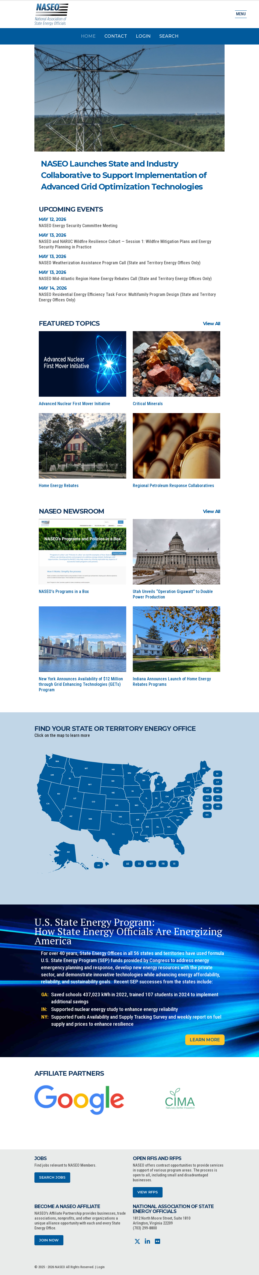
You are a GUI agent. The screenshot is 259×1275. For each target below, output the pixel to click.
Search (168, 36)
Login (143, 36)
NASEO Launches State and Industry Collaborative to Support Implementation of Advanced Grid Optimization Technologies (124, 175)
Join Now (49, 1240)
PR (163, 863)
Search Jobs (52, 1177)
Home (88, 36)
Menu (241, 14)
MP (151, 863)
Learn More (205, 1039)
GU (139, 863)
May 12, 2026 (52, 219)
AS (127, 863)
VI (174, 863)
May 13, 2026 (52, 235)
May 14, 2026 (53, 288)
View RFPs (147, 1192)
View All (211, 323)
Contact (115, 36)
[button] (192, 164)
